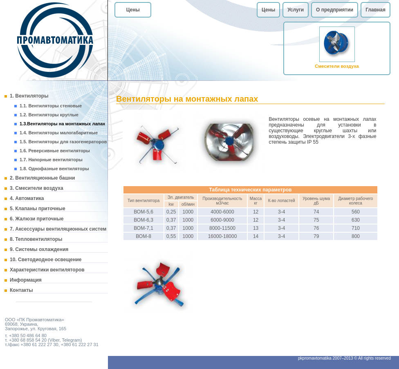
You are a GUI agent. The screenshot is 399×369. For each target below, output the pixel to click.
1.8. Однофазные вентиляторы (54, 168)
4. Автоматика (27, 198)
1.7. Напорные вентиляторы (51, 159)
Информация (26, 280)
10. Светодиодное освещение (46, 259)
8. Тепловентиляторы (36, 239)
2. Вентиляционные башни (42, 178)
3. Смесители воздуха (36, 188)
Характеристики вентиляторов (47, 270)
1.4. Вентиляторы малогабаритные (59, 132)
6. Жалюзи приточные (36, 219)
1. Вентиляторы (29, 96)
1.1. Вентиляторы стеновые (51, 105)
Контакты (21, 290)
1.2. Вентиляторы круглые (49, 114)
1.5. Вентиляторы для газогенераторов (63, 141)
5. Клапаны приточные (37, 208)
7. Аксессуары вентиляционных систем (58, 229)
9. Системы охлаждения (39, 249)
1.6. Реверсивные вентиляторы (55, 150)
